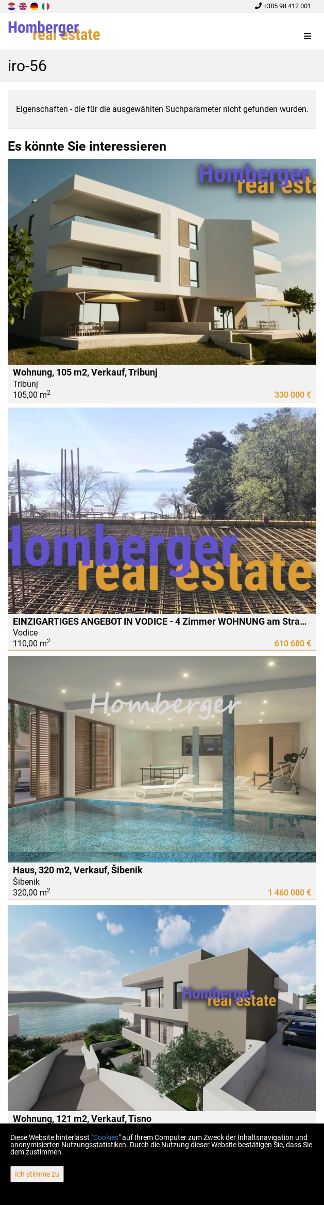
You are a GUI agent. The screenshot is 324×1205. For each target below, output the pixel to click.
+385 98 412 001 (283, 6)
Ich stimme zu (37, 1174)
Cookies (105, 1137)
